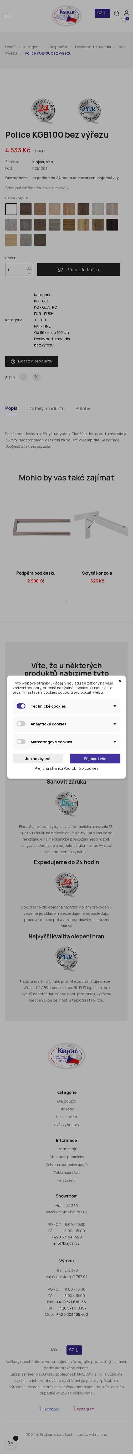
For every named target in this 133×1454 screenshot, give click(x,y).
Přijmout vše (95, 758)
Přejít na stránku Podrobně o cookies (67, 768)
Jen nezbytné (37, 758)
